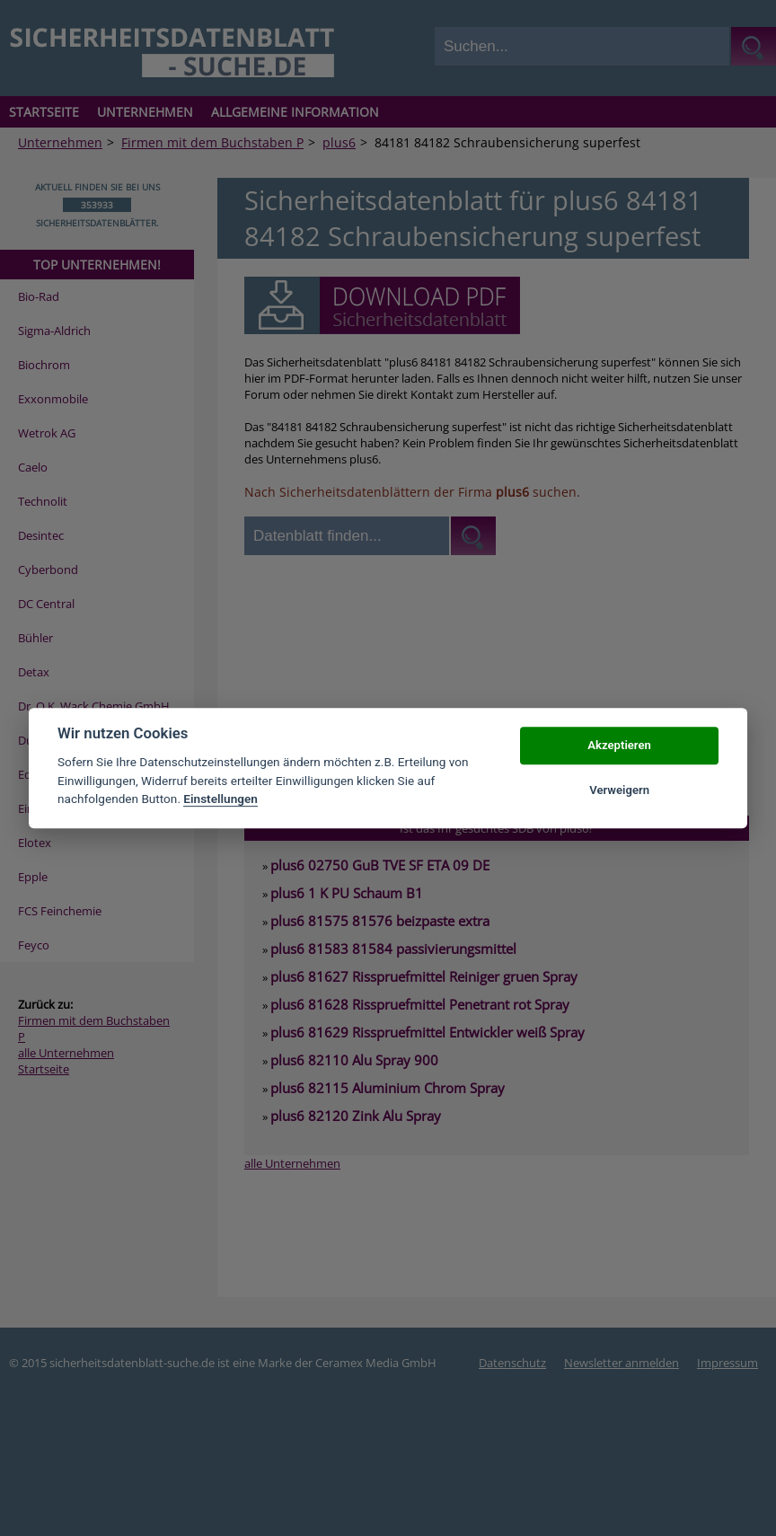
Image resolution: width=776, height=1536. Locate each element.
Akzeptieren (618, 745)
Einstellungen (220, 798)
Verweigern (619, 790)
